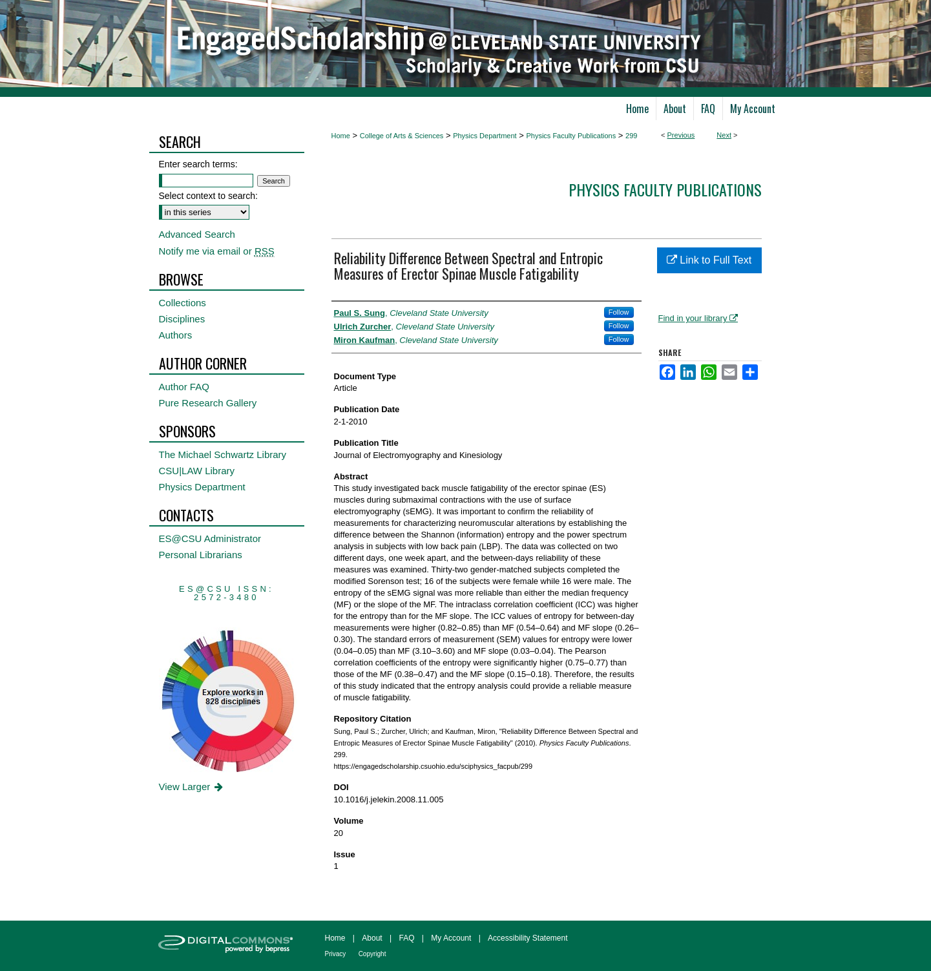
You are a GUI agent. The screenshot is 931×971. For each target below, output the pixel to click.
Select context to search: (208, 196)
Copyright (372, 953)
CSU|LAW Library (197, 470)
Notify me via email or (217, 250)
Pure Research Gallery (208, 402)
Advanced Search (197, 234)
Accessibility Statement (527, 938)
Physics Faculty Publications (571, 136)
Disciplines (182, 318)
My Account (451, 938)
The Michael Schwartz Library (223, 454)
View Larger (192, 786)
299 (631, 136)
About (372, 938)
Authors (176, 334)
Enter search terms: (198, 164)
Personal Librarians (200, 554)
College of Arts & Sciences (402, 136)
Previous (681, 135)
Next (724, 135)
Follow (619, 312)
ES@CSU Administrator (210, 538)
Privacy (335, 953)
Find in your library (698, 318)
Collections (182, 302)
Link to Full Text (709, 260)
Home (340, 136)
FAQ (406, 938)
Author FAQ (184, 386)
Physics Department (484, 136)
